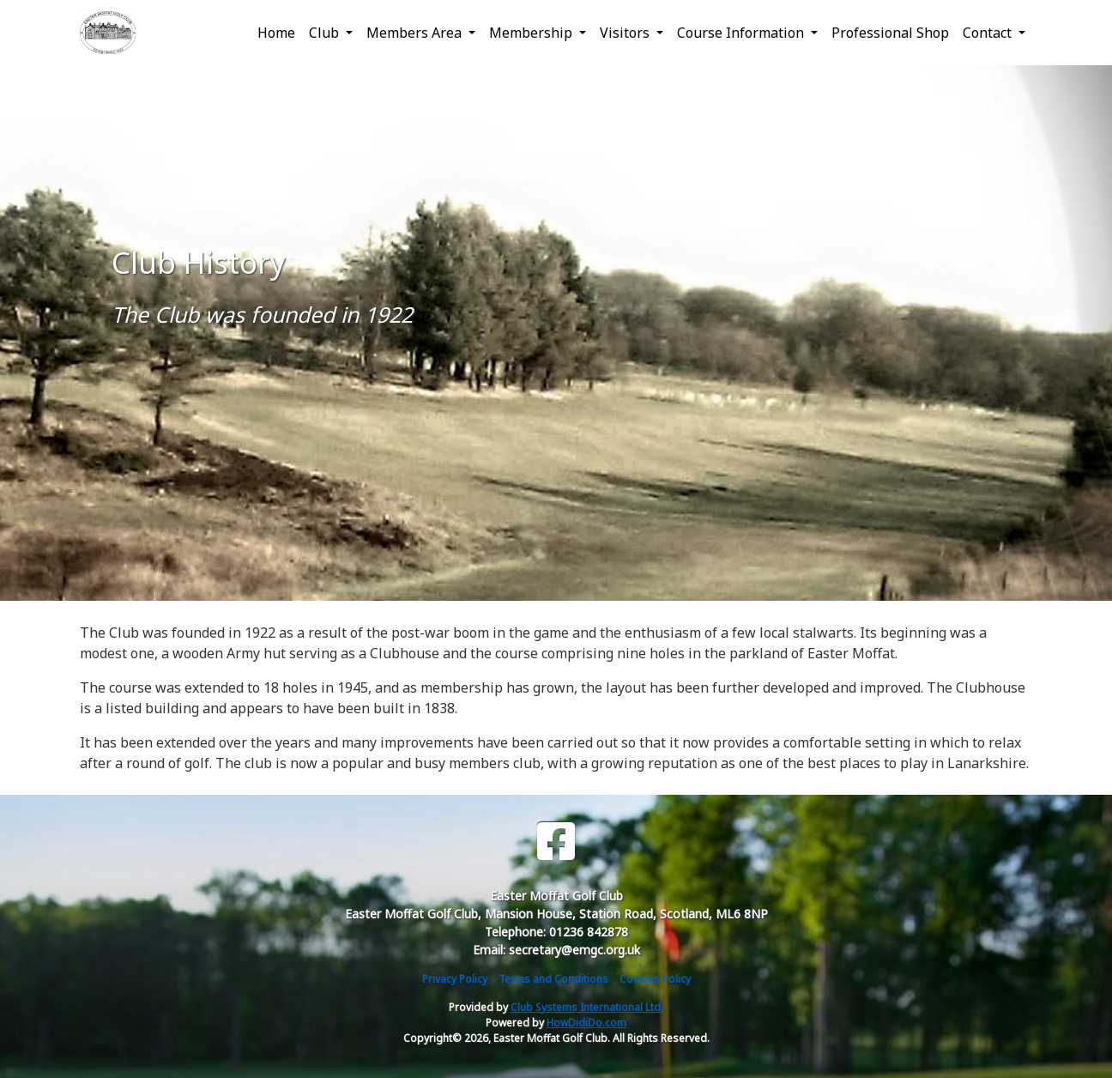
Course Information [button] (742, 32)
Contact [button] (989, 32)
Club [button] (325, 32)
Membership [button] (532, 32)
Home (276, 32)
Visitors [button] (626, 32)
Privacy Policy (454, 979)
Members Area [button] (415, 32)
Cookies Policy (655, 979)
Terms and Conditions (553, 979)
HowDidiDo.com (586, 1022)
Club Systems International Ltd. (587, 1007)
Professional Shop (890, 32)
